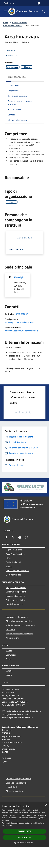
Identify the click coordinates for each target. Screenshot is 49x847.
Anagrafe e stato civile (16, 587)
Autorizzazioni (12, 637)
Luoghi (9, 670)
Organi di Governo (14, 549)
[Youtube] (19, 537)
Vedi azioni (11, 55)
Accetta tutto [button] (24, 831)
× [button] (46, 805)
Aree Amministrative (15, 553)
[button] (24, 842)
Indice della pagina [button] (16, 77)
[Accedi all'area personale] (38, 3)
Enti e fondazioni (13, 562)
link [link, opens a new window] (10, 826)
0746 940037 (22, 314)
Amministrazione (19, 22)
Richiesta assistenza (15, 791)
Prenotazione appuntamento (18, 778)
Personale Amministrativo (17, 570)
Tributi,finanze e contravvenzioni (20, 625)
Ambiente (10, 629)
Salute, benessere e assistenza (19, 633)
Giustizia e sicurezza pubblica (19, 621)
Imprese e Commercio (15, 595)
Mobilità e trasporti (14, 604)
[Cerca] (43, 11)
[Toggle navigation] (5, 11)
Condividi (11, 50)
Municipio (19, 277)
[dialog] (24, 824)
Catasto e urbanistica (15, 600)
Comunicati (11, 654)
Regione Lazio (10, 3)
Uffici (8, 558)
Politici (9, 566)
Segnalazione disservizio (17, 782)
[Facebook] (6, 537)
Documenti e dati (13, 574)
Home (5, 22)
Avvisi (8, 659)
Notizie (9, 650)
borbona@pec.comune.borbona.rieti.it (21, 330)
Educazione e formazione (17, 616)
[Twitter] (13, 537)
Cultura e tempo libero (16, 591)
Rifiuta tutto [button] (24, 837)
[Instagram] (26, 537)
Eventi (9, 674)
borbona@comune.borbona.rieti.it (19, 322)
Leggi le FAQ (11, 786)
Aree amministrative (12, 25)
